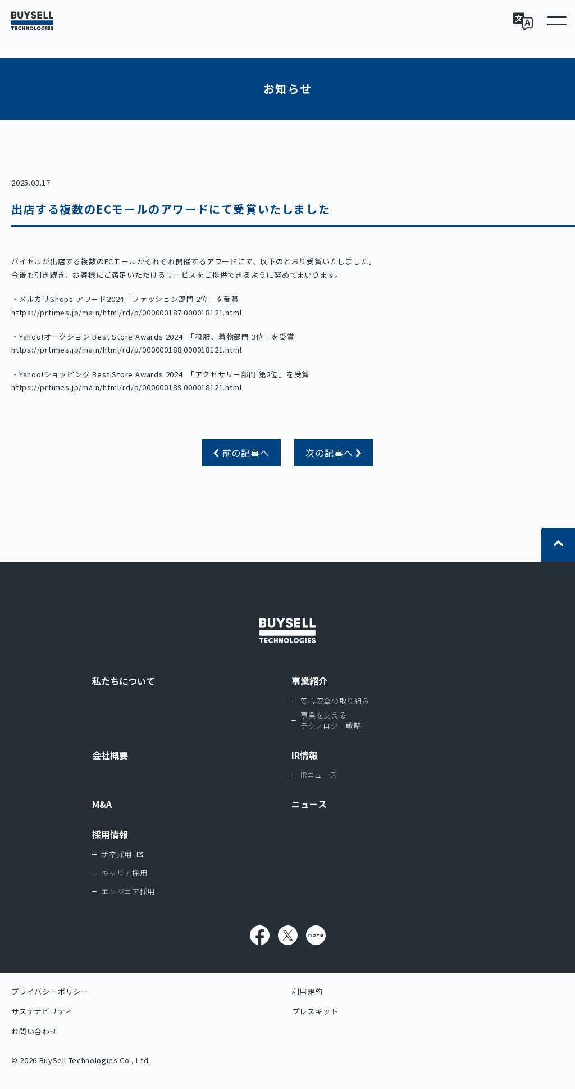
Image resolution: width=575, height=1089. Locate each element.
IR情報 (304, 755)
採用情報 (110, 834)
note (316, 935)
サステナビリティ (41, 1011)
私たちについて (123, 681)
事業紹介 (309, 681)
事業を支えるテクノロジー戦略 (330, 720)
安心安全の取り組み (334, 700)
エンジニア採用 (128, 891)
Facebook (260, 935)
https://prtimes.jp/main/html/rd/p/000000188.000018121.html (126, 349)
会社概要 (110, 755)
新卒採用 (116, 854)
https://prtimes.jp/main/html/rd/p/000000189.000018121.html (126, 387)
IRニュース (318, 774)
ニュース (309, 804)
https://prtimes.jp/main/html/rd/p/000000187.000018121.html (126, 312)
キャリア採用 (124, 872)
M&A (102, 804)
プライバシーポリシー (50, 991)
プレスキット (315, 1011)
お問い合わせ (34, 1031)
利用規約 (307, 991)
